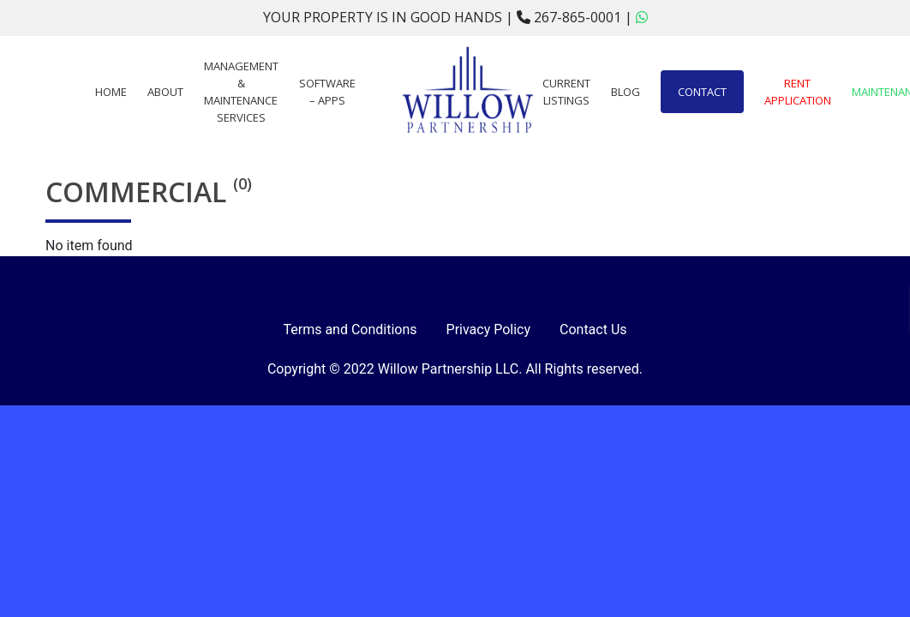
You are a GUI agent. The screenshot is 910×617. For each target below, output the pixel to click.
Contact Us (593, 329)
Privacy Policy (488, 329)
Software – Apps (327, 91)
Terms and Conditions (349, 329)
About (165, 91)
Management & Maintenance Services (241, 91)
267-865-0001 (571, 17)
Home (111, 91)
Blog (625, 91)
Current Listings (566, 91)
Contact (702, 91)
